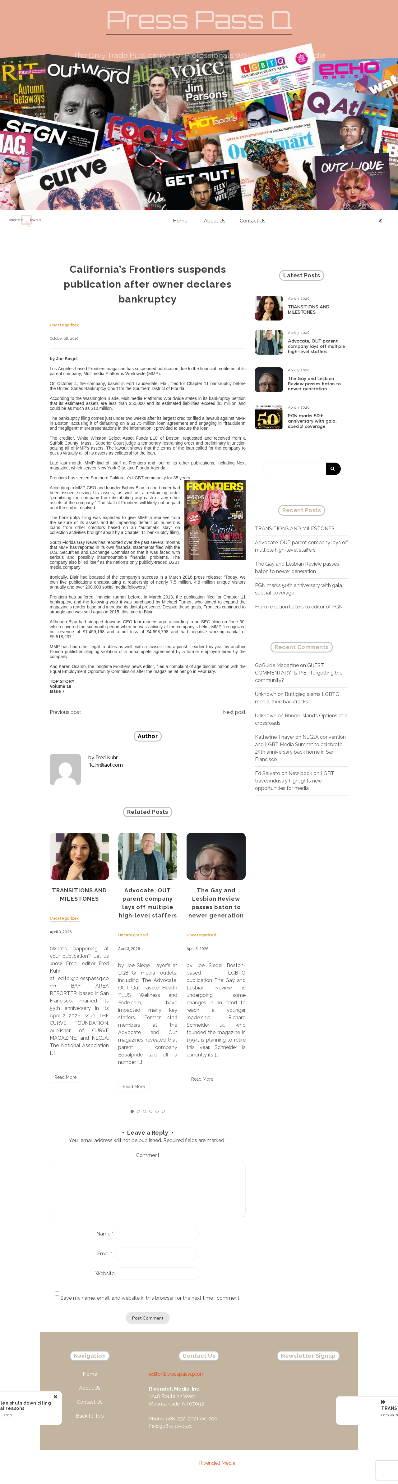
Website (104, 1273)
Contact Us (253, 221)
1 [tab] (132, 1111)
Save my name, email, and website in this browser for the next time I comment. (150, 1298)
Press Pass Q (199, 20)
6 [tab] (163, 1111)
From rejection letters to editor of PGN (299, 607)
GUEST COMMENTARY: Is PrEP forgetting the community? (298, 672)
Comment (148, 1155)
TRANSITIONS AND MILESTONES (295, 528)
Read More (65, 1077)
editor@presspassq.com (177, 1380)
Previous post (65, 712)
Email (105, 1254)
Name (104, 1234)
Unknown (265, 694)
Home (180, 221)
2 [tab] (138, 1111)
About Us (214, 221)
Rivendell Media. (217, 1463)
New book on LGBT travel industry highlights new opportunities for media (294, 780)
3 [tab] (144, 1111)
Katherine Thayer (274, 737)
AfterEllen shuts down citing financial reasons (76, 1406)
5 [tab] (157, 1111)
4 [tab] (150, 1111)
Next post (234, 712)
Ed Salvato (267, 773)
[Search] (301, 469)
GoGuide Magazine (277, 665)
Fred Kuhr (106, 757)
